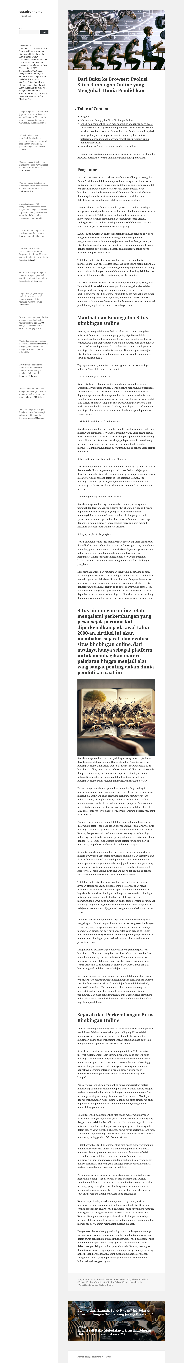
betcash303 (39, 323)
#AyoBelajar (121, 1279)
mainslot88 (24, 170)
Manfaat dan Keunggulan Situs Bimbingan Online (106, 120)
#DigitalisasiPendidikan (137, 1279)
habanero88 (31, 117)
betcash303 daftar (35, 397)
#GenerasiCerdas (85, 1282)
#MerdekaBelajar (113, 1282)
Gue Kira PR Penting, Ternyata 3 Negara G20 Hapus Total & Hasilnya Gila (33, 96)
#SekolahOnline (106, 1285)
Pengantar (85, 116)
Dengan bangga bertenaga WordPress (94, 1356)
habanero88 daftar (27, 376)
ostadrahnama (30, 11)
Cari (21, 28)
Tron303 (34, 260)
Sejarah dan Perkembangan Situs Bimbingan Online (108, 146)
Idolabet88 (24, 304)
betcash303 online (36, 418)
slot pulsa (38, 281)
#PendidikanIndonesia (132, 1282)
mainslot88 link (26, 191)
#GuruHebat (99, 1282)
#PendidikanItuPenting (87, 1285)
